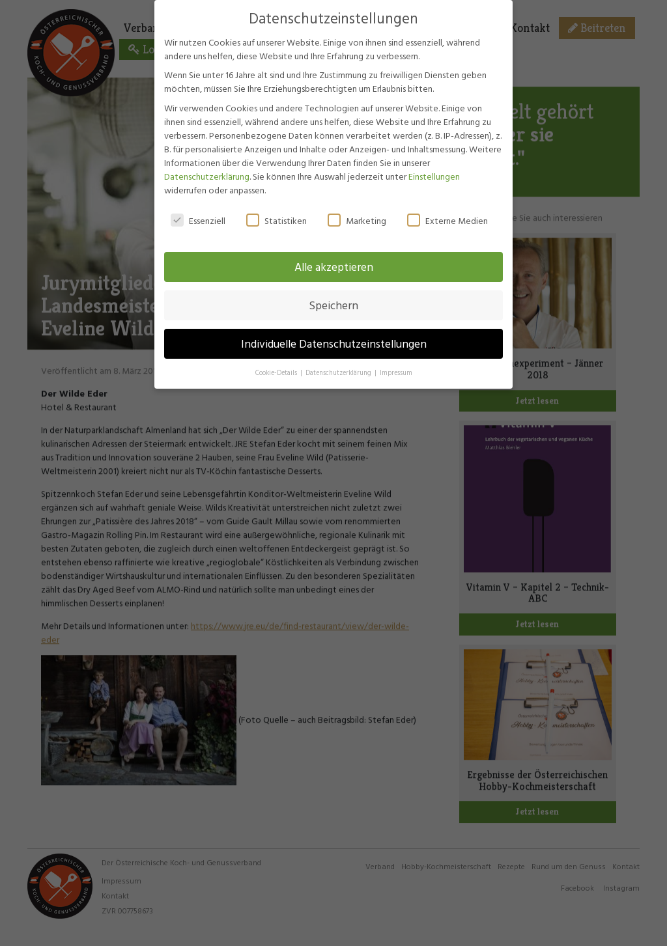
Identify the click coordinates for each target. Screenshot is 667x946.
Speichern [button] (333, 304)
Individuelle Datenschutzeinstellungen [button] (334, 342)
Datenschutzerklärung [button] (339, 371)
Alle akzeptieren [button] (333, 265)
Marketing (357, 218)
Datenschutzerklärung (206, 174)
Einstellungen (434, 174)
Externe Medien (447, 218)
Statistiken (276, 218)
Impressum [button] (396, 371)
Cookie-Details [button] (277, 371)
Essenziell (198, 218)
